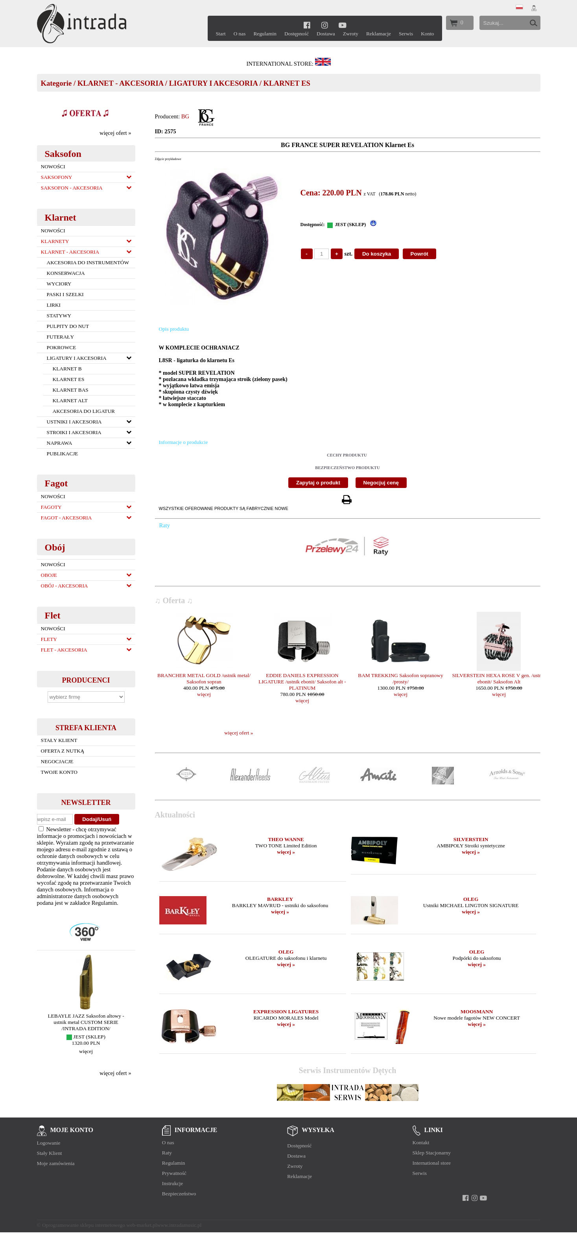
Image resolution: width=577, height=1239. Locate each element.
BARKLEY (280, 899)
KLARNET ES (287, 83)
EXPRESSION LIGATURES (286, 1011)
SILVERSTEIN (470, 839)
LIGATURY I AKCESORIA (213, 83)
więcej (86, 1051)
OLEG (471, 899)
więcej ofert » (115, 133)
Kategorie (56, 83)
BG (185, 116)
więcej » (286, 852)
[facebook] (307, 25)
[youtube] (343, 25)
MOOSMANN (477, 1011)
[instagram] (325, 25)
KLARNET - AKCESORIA (120, 83)
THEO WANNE (286, 839)
